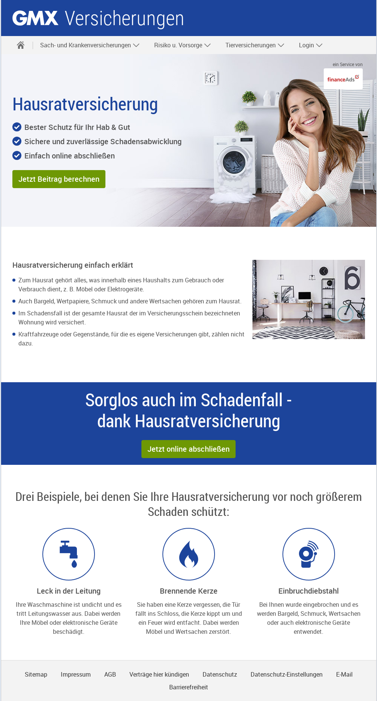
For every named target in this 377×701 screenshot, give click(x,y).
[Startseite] (21, 45)
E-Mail (344, 674)
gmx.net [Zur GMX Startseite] (35, 18)
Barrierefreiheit (188, 687)
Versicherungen (125, 18)
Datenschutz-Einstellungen (287, 674)
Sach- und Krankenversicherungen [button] (90, 45)
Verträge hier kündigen (159, 674)
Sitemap (36, 674)
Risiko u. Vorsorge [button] (182, 45)
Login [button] (311, 45)
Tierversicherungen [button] (255, 45)
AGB (110, 674)
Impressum (76, 674)
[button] (58, 179)
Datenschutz (220, 674)
